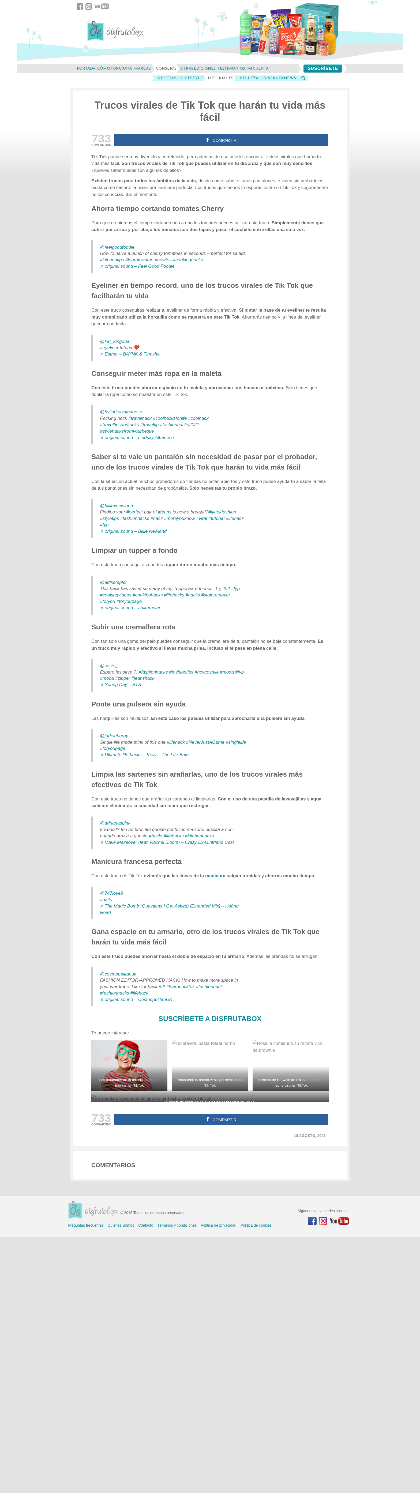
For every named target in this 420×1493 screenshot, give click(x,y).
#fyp (104, 524)
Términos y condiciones (177, 1481)
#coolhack (198, 418)
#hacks (193, 595)
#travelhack (140, 418)
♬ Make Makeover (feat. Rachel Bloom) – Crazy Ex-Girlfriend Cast (167, 842)
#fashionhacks (134, 518)
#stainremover (215, 595)
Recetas (167, 78)
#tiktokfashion (222, 512)
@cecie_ (109, 665)
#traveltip (149, 424)
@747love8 (111, 893)
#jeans (164, 512)
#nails (106, 899)
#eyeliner (109, 347)
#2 (161, 986)
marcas (142, 68)
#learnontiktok (180, 986)
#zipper (122, 678)
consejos (166, 68)
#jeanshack (143, 678)
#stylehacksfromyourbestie (127, 431)
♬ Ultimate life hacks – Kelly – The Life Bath (144, 754)
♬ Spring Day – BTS (120, 684)
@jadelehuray (114, 735)
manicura (215, 875)
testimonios (231, 68)
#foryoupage (129, 601)
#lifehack (235, 518)
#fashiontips (181, 672)
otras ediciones (198, 68)
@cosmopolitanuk (118, 974)
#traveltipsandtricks (119, 424)
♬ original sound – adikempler (130, 607)
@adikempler (113, 582)
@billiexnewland (116, 505)
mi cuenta (258, 68)
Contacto (145, 1481)
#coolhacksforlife (170, 418)
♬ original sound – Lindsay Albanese (137, 437)
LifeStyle (192, 78)
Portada (86, 68)
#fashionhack (209, 986)
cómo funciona (114, 68)
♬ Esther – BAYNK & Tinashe (130, 354)
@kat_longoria (114, 341)
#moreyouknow (179, 518)
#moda (227, 672)
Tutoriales (220, 78)
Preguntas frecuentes (85, 1481)
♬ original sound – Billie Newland (133, 531)
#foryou (107, 601)
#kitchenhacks (199, 835)
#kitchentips (112, 259)
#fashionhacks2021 (179, 424)
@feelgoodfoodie (117, 247)
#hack (157, 518)
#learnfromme (139, 259)
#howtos (163, 259)
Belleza (249, 78)
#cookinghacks (188, 259)
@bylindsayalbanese (121, 411)
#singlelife (236, 742)
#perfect (134, 512)
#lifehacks (174, 595)
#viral (201, 518)
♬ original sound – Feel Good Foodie (137, 266)
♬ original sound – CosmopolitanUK (136, 999)
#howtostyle (207, 672)
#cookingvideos (115, 595)
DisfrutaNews (279, 78)
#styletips (109, 518)
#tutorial (216, 518)
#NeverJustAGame (205, 742)
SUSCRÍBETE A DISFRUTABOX (210, 1019)
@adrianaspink (115, 823)
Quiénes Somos (120, 1481)
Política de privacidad (218, 1481)
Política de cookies (256, 1481)
